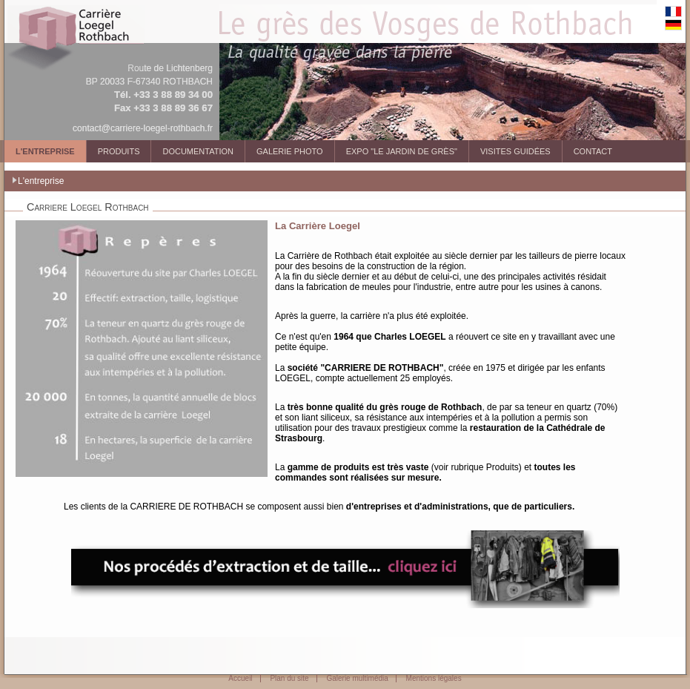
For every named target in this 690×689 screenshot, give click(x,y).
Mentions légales (434, 678)
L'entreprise (45, 151)
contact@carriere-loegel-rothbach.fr (143, 128)
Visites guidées (515, 151)
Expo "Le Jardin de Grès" (401, 151)
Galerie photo (289, 151)
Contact (593, 151)
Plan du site (289, 678)
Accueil (240, 678)
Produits (119, 151)
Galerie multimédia (357, 678)
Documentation (197, 151)
